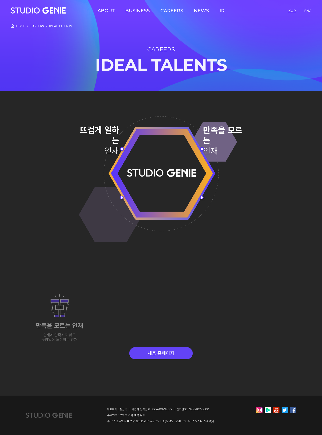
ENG (307, 11)
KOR (292, 11)
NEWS (201, 11)
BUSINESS (137, 11)
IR (222, 11)
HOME (18, 26)
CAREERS (171, 11)
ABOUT (106, 11)
